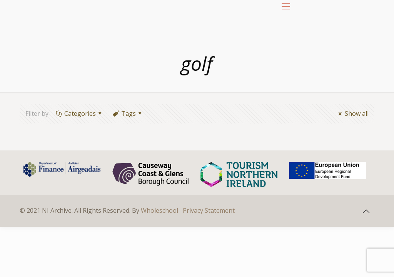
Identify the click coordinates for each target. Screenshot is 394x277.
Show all (352, 113)
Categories (79, 113)
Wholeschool (159, 210)
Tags (127, 113)
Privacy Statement (209, 210)
